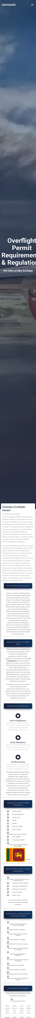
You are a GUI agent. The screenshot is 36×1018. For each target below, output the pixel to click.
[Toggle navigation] (32, 5)
